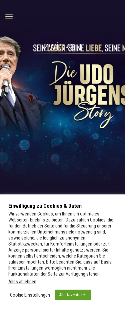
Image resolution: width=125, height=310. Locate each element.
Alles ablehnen (22, 282)
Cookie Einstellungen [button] (30, 295)
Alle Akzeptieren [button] (73, 294)
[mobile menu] (9, 16)
